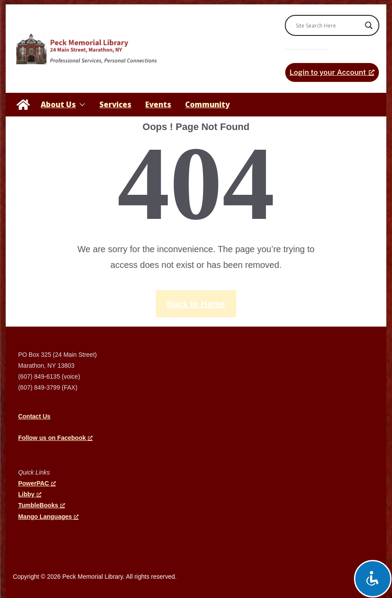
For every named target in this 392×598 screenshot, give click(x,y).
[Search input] (328, 25)
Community (207, 104)
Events (158, 104)
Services (115, 104)
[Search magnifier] (369, 25)
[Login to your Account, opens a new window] (332, 72)
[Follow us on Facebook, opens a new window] (55, 437)
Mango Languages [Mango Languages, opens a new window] (48, 516)
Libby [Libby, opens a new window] (29, 494)
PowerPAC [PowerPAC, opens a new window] (37, 483)
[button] (80, 104)
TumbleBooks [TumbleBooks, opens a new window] (41, 505)
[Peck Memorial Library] (23, 104)
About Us (58, 104)
